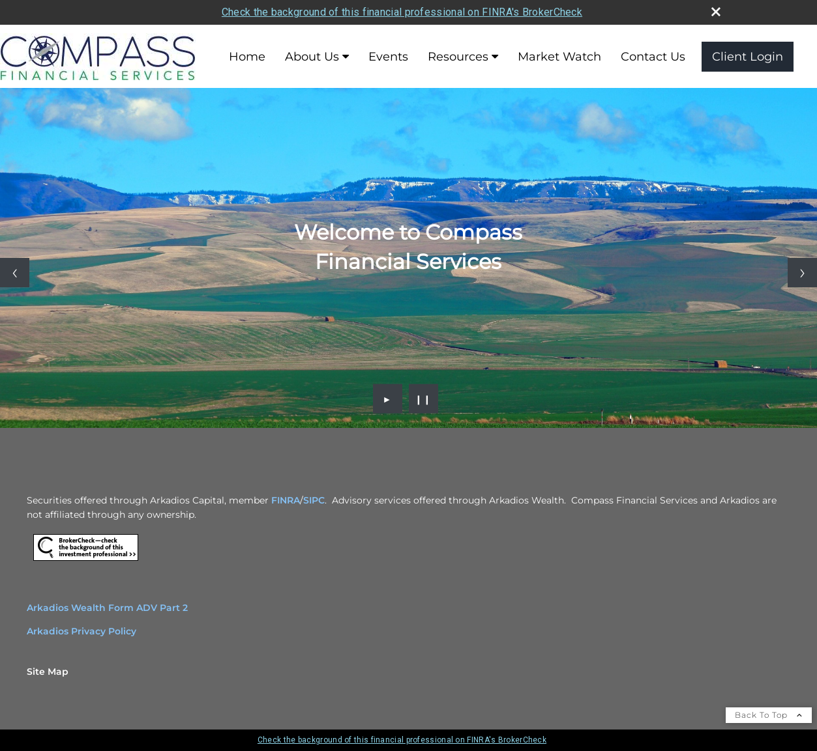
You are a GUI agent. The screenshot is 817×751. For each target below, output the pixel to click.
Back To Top (769, 715)
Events (388, 57)
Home (247, 57)
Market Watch (559, 57)
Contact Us (653, 57)
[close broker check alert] (716, 12)
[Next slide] (802, 272)
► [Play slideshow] (388, 398)
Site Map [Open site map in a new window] (47, 671)
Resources (458, 57)
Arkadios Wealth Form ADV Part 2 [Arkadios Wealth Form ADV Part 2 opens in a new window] (107, 608)
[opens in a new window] (86, 561)
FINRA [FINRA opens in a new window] (285, 500)
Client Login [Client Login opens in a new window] (747, 57)
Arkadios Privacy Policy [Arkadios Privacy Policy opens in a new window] (81, 631)
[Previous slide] (14, 272)
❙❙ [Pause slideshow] (423, 398)
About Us (312, 57)
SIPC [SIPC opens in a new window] (314, 500)
